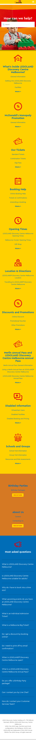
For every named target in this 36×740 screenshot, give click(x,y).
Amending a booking (18, 202)
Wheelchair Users (18, 410)
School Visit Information (18, 451)
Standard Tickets (18, 154)
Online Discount (18, 317)
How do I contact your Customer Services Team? (16, 702)
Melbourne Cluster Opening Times (18, 240)
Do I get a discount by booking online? (15, 635)
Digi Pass (18, 163)
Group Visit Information (18, 455)
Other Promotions (18, 325)
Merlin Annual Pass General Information (18, 365)
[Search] (18, 24)
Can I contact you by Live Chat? (15, 692)
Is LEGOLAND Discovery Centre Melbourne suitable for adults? (15, 577)
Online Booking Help (18, 194)
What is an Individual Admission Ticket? (15, 614)
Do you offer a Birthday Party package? (14, 682)
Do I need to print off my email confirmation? (15, 647)
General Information (18, 77)
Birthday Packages (18, 490)
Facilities (18, 87)
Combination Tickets (18, 158)
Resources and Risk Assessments (18, 459)
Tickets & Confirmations (18, 198)
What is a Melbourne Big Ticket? (15, 625)
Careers (18, 517)
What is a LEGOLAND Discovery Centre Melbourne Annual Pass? (15, 670)
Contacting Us (18, 521)
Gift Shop (18, 244)
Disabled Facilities (18, 414)
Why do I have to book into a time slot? (16, 588)
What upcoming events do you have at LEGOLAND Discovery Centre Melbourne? (17, 602)
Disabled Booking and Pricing (18, 419)
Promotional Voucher (18, 321)
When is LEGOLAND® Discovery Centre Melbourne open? (15, 658)
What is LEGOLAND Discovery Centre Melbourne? (17, 565)
